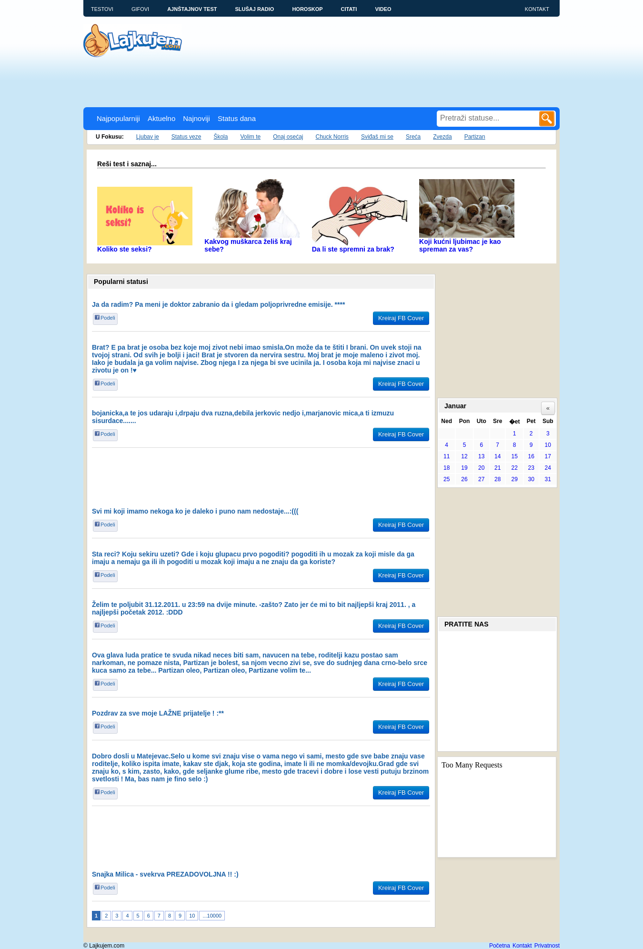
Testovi (102, 9)
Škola (220, 136)
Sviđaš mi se (377, 136)
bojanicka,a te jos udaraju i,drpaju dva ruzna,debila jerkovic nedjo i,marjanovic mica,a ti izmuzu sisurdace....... (243, 416)
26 (464, 479)
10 (192, 916)
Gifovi (140, 9)
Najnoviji (196, 118)
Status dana (237, 118)
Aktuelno (161, 118)
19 (464, 467)
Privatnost (547, 945)
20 (481, 467)
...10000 (211, 916)
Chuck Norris (332, 136)
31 (548, 479)
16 (531, 456)
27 (481, 479)
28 (497, 479)
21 (497, 467)
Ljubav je (147, 136)
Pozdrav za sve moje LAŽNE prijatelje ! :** (158, 713)
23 (531, 467)
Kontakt (537, 9)
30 (531, 479)
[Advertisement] (256, 81)
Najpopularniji (118, 118)
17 (548, 456)
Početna (499, 945)
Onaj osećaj (288, 136)
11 (446, 456)
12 (464, 456)
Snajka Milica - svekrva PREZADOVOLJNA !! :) (165, 874)
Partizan (474, 136)
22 (514, 467)
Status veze (186, 136)
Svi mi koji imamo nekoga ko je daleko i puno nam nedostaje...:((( (195, 511)
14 (497, 456)
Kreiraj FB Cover (401, 318)
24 (548, 467)
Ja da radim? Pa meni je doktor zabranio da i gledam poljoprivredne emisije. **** (218, 304)
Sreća (413, 136)
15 (514, 456)
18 (446, 467)
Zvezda (442, 136)
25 (446, 479)
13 (481, 456)
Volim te (250, 136)
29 (514, 479)
